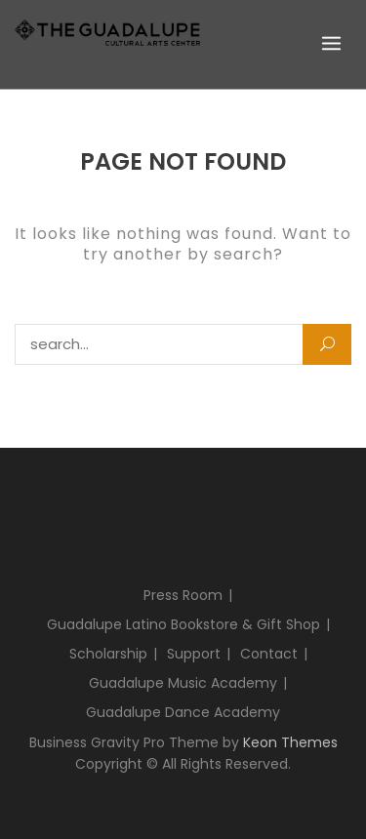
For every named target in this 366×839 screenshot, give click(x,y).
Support (194, 653)
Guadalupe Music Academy (183, 683)
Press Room (183, 595)
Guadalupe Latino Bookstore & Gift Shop (183, 624)
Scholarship (108, 653)
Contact (269, 653)
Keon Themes (290, 742)
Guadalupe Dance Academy (183, 712)
